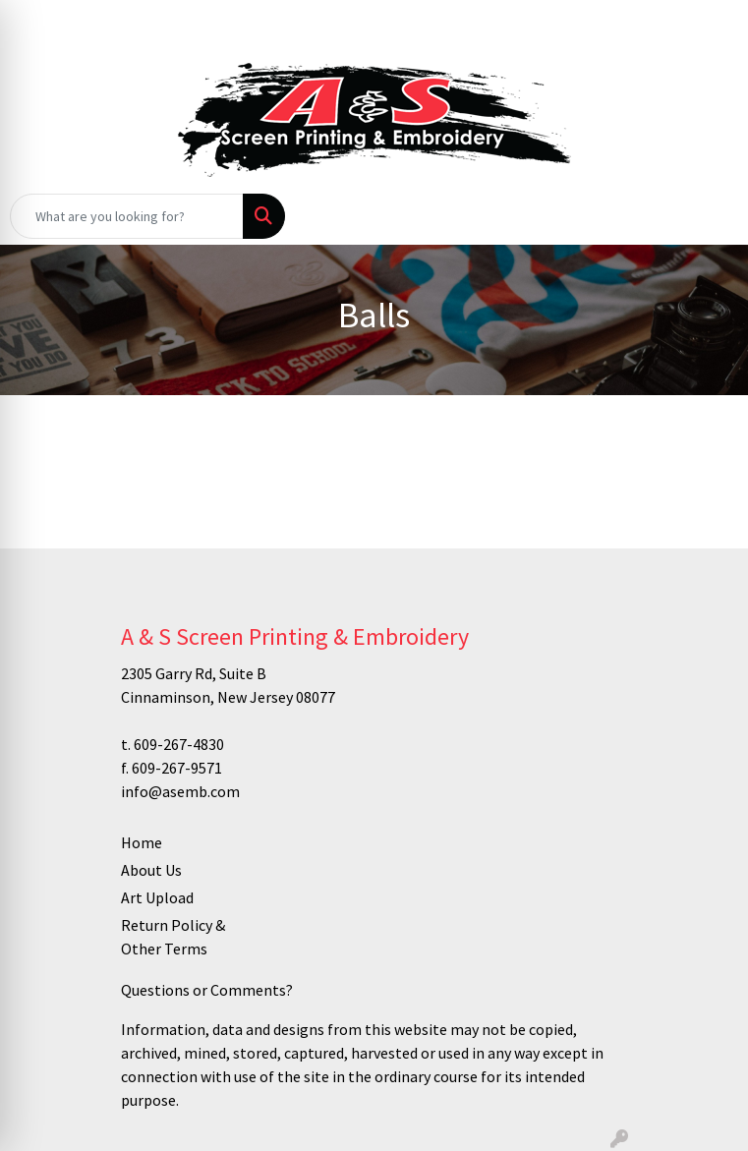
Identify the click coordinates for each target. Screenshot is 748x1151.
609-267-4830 (179, 744)
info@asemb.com (180, 791)
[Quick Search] (127, 216)
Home (141, 842)
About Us (151, 870)
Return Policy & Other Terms (173, 936)
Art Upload (157, 897)
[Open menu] (708, 216)
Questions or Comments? (207, 990)
